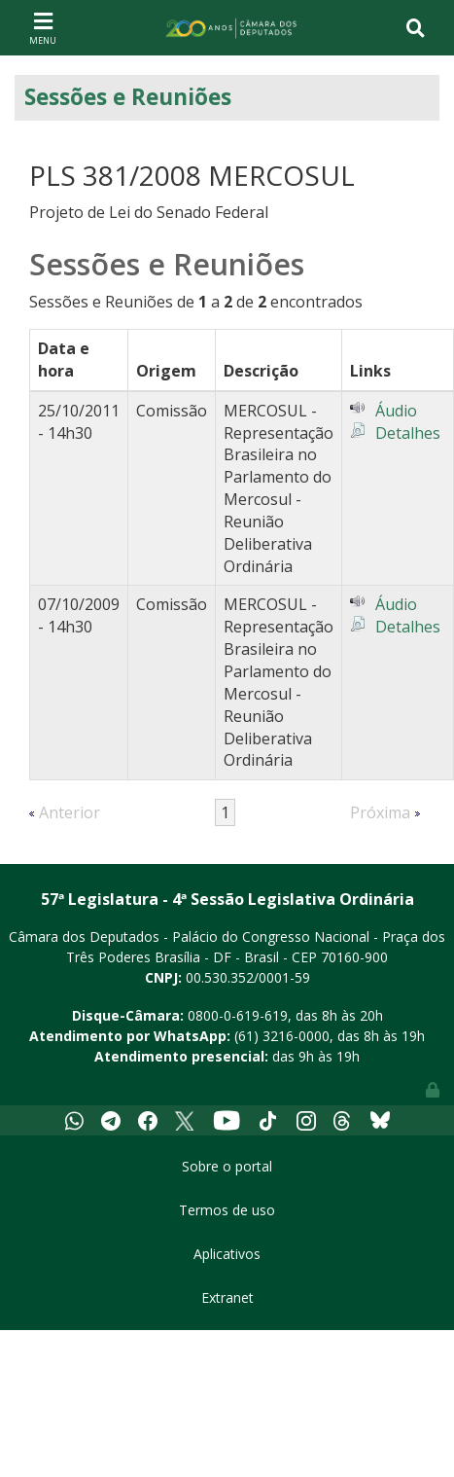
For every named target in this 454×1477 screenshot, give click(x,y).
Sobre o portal (227, 1166)
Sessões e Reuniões (127, 97)
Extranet (227, 1297)
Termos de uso (227, 1210)
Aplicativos (227, 1253)
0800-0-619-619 (238, 1015)
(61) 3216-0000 (282, 1036)
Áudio (396, 410)
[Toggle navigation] (43, 27)
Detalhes (407, 433)
